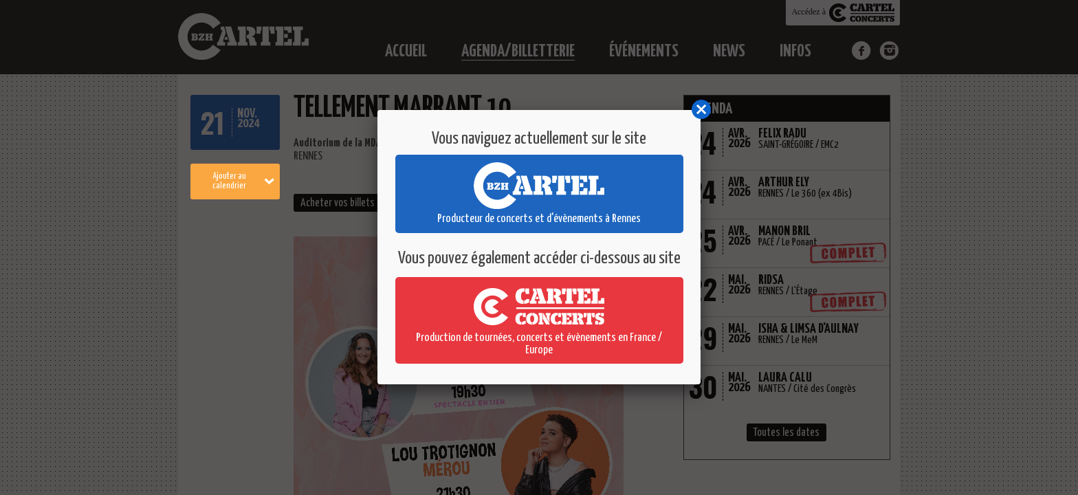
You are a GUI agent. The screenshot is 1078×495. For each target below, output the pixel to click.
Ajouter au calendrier (243, 181)
